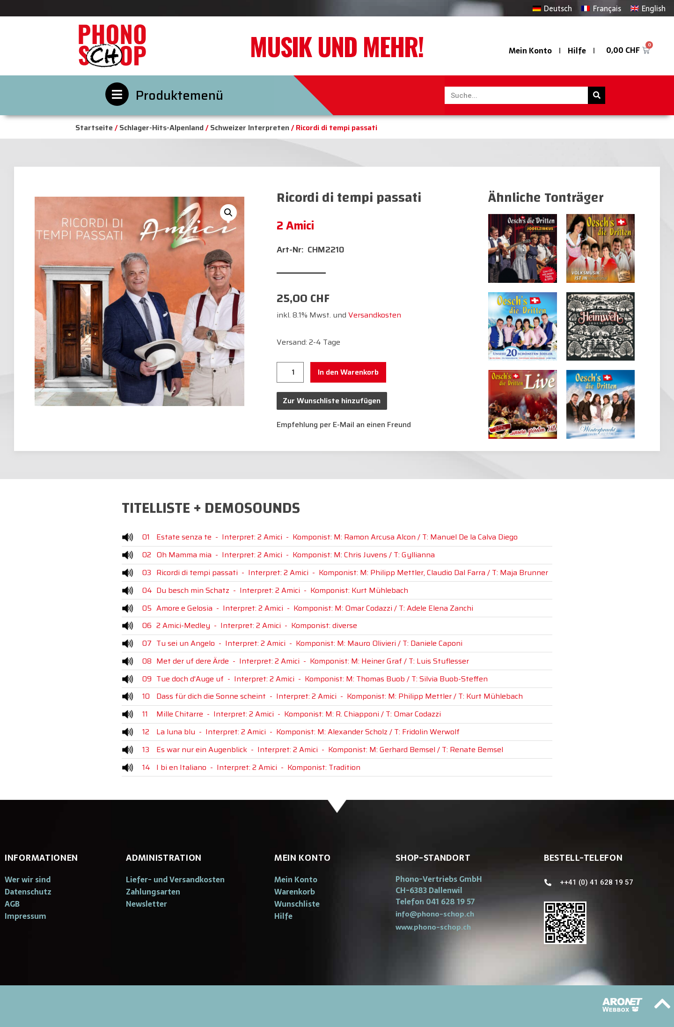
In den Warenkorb (348, 372)
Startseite (94, 127)
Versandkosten (374, 315)
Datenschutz (28, 892)
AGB (12, 904)
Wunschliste (297, 904)
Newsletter (146, 904)
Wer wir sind (28, 879)
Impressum (25, 916)
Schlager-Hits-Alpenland (161, 127)
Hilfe (577, 50)
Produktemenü (179, 95)
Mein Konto (530, 50)
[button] (435, 913)
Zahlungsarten (153, 892)
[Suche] (596, 95)
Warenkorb (294, 892)
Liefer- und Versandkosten (175, 879)
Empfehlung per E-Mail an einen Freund (344, 424)
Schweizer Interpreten (249, 127)
